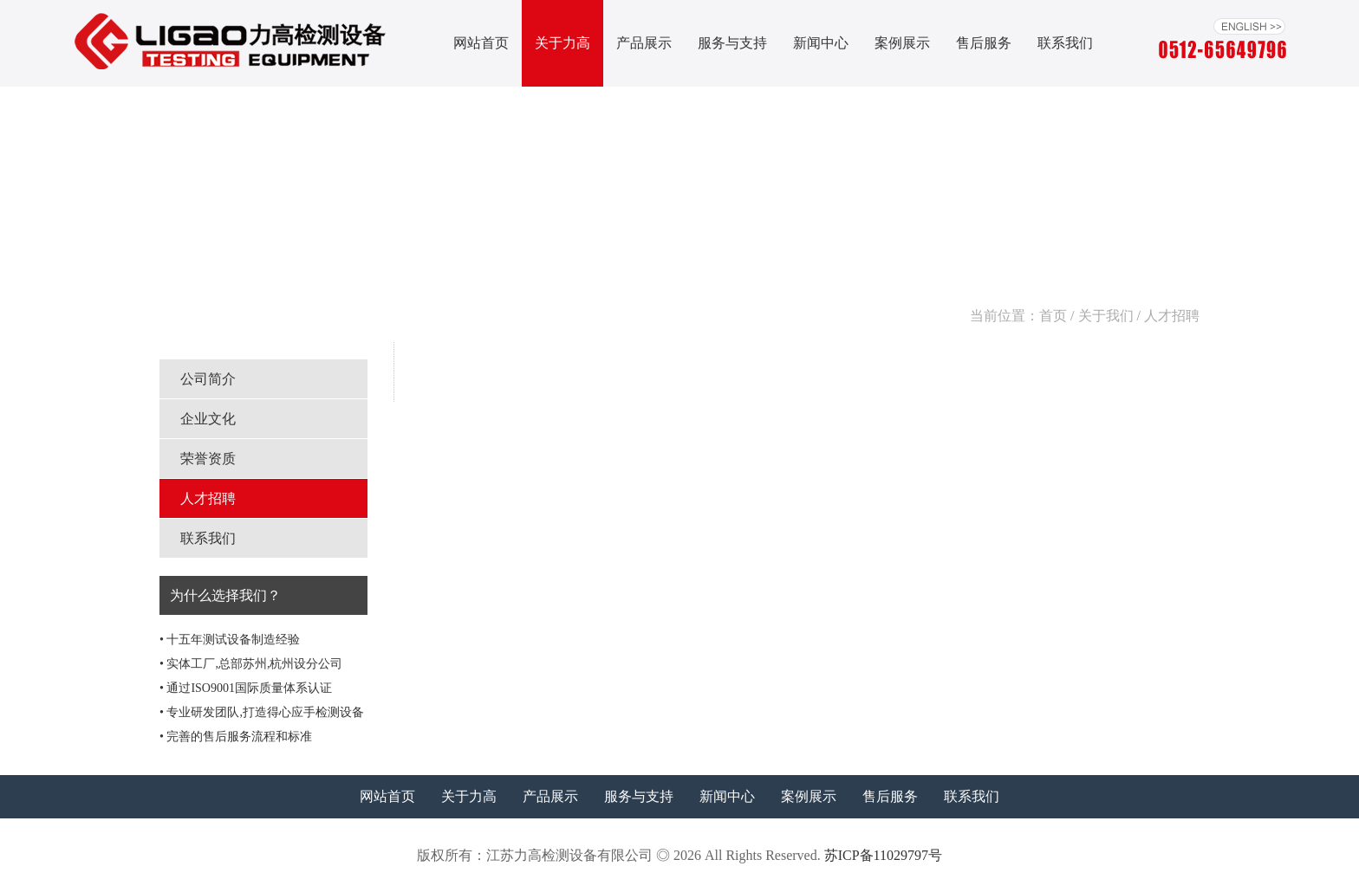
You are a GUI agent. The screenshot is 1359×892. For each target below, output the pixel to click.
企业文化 (208, 418)
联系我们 (1065, 43)
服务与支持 (732, 43)
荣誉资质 (208, 458)
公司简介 (208, 379)
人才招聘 (208, 498)
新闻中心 (821, 43)
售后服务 (983, 43)
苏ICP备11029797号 (883, 855)
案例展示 (902, 43)
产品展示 (644, 43)
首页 (1053, 315)
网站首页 (481, 43)
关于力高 (562, 43)
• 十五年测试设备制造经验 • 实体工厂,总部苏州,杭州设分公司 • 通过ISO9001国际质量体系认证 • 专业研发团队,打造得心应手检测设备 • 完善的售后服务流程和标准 (261, 688)
